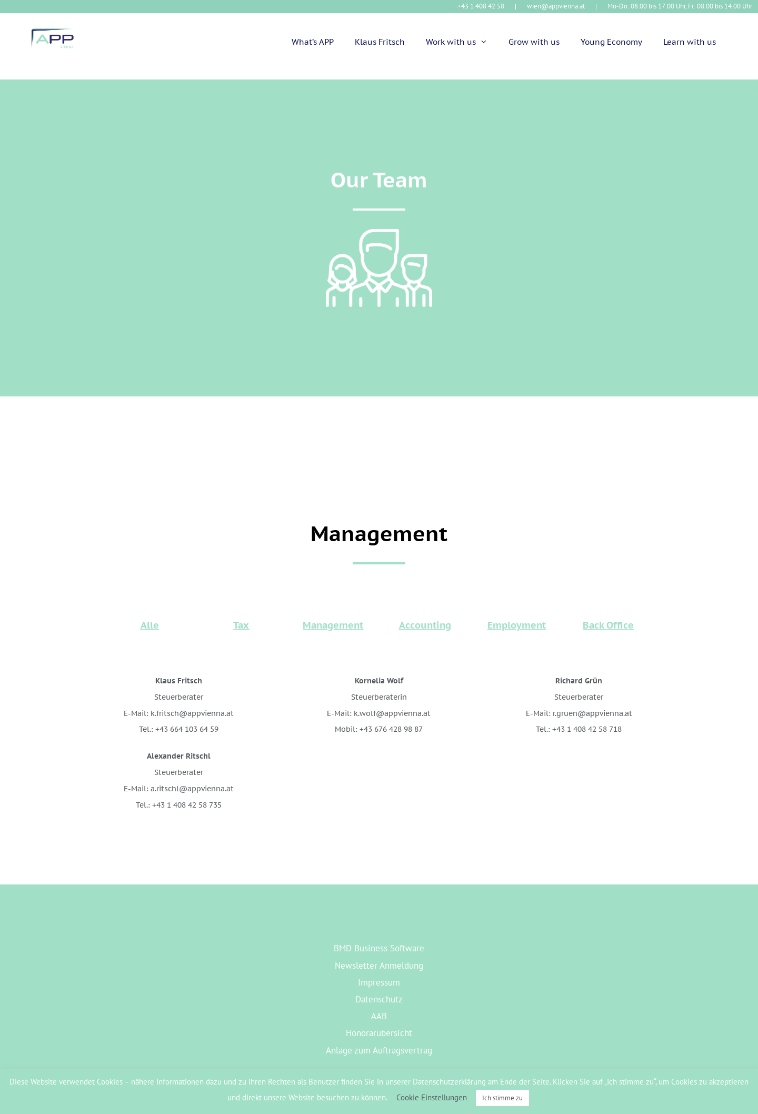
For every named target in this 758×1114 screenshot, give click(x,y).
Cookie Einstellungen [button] (431, 1097)
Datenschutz (379, 999)
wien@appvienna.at (556, 6)
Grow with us (534, 42)
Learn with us (689, 42)
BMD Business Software (379, 948)
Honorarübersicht (379, 1033)
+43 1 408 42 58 (480, 6)
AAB (379, 1016)
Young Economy (611, 42)
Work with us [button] (462, 42)
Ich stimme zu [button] (502, 1097)
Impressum (379, 982)
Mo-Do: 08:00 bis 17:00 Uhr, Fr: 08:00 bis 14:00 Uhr (679, 6)
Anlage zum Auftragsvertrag (379, 1050)
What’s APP (313, 42)
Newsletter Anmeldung (379, 965)
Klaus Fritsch (380, 42)
